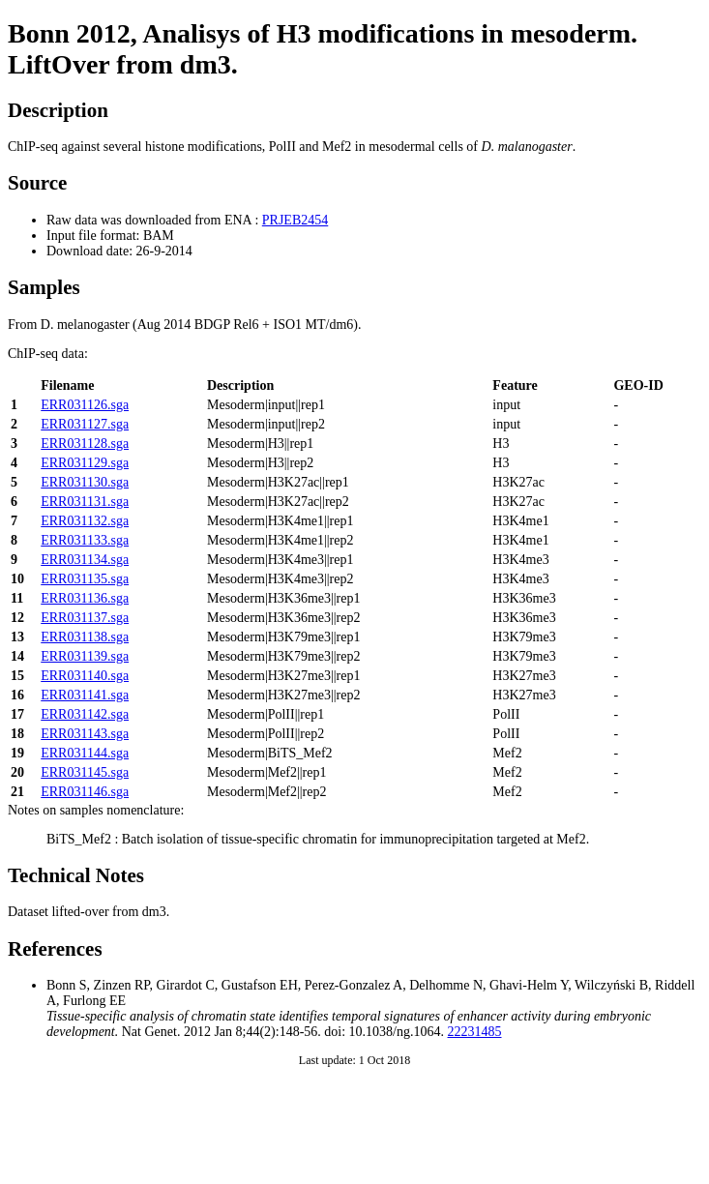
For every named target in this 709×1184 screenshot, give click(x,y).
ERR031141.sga (85, 695)
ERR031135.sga (85, 579)
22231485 (475, 1031)
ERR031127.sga (85, 424)
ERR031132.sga (85, 521)
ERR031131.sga (85, 501)
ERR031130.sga (85, 482)
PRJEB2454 (295, 220)
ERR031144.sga (85, 753)
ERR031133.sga (85, 540)
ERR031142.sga (85, 714)
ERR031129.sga (85, 463)
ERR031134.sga (85, 559)
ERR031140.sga (85, 675)
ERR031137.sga (85, 617)
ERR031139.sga (85, 656)
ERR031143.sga (85, 733)
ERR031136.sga (85, 598)
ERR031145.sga (85, 772)
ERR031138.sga (85, 637)
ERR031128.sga (85, 443)
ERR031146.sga (85, 791)
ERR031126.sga (85, 405)
